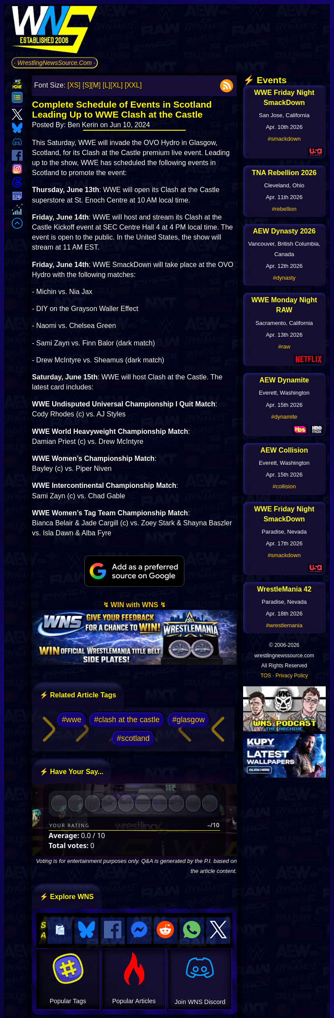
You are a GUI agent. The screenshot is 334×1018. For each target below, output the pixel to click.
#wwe (71, 719)
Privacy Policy (291, 676)
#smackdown (284, 138)
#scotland (133, 738)
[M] (95, 85)
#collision (284, 486)
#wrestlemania (284, 625)
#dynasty (284, 277)
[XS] (73, 85)
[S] (87, 85)
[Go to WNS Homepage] (54, 31)
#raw (284, 346)
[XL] (116, 85)
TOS (266, 676)
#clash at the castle (127, 719)
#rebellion (284, 209)
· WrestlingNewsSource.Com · (54, 62)
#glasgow (188, 719)
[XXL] (133, 85)
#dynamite (284, 416)
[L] (106, 85)
